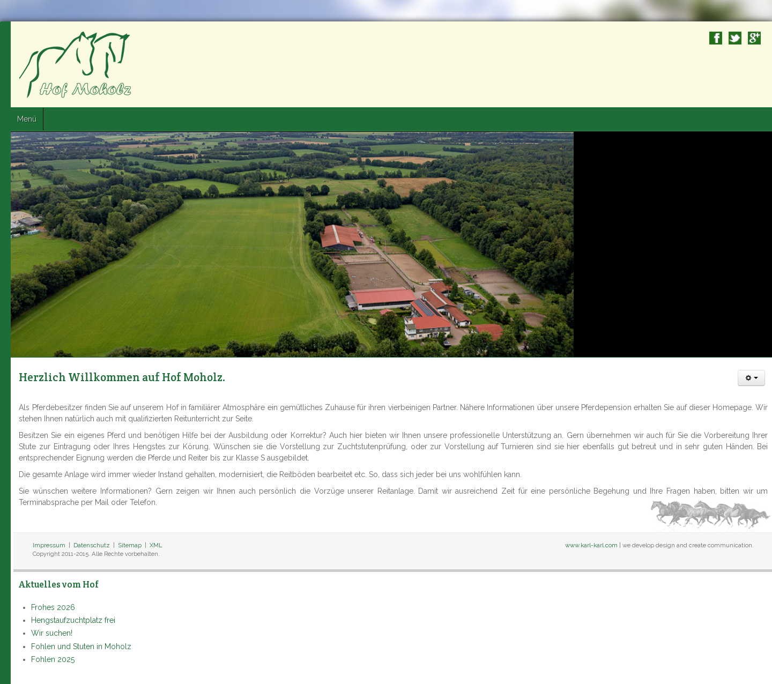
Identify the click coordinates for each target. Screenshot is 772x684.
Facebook (716, 38)
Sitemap (130, 545)
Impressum (49, 545)
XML (156, 545)
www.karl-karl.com (591, 545)
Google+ (754, 38)
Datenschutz (91, 545)
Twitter (735, 38)
